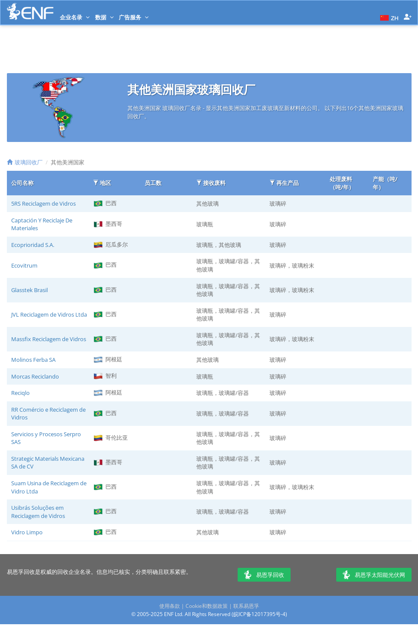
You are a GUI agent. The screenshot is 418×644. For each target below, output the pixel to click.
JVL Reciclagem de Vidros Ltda (49, 314)
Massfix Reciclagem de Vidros (48, 339)
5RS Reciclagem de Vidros (43, 203)
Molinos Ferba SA (33, 360)
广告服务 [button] (134, 17)
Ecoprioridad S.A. (32, 245)
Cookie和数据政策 (207, 606)
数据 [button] (104, 17)
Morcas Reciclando (35, 376)
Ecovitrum (24, 265)
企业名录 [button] (75, 17)
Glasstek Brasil (29, 290)
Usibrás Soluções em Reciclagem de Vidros (38, 512)
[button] (388, 17)
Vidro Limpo (27, 532)
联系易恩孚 (246, 606)
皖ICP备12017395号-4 (259, 614)
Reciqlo (20, 393)
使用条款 (169, 606)
